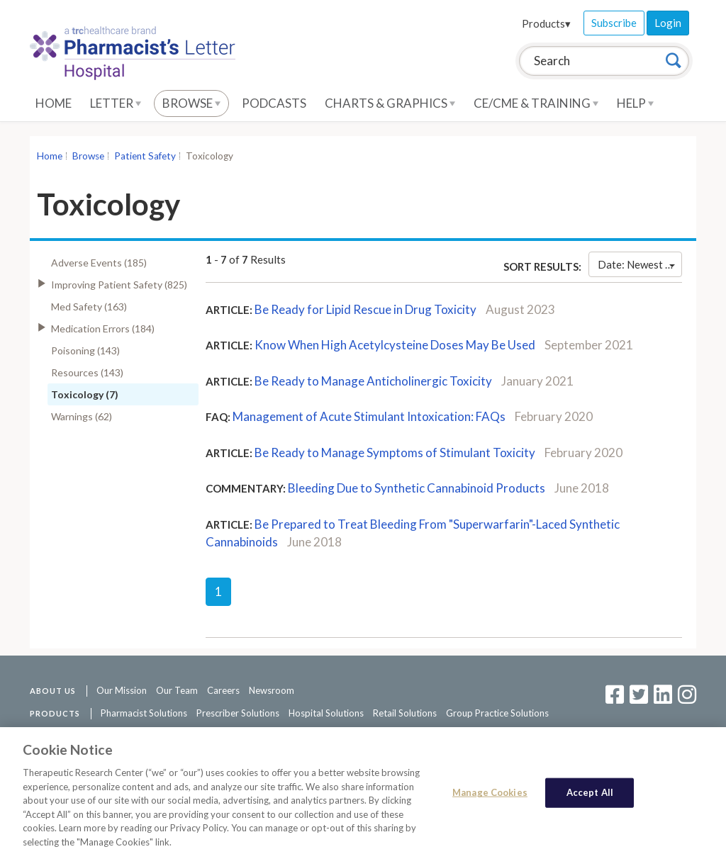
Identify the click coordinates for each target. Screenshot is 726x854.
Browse (191, 103)
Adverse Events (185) (99, 263)
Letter (115, 103)
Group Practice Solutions (497, 713)
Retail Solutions (405, 713)
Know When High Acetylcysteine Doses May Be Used (395, 344)
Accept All (589, 797)
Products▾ (546, 23)
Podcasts (274, 103)
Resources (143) (87, 372)
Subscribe (614, 22)
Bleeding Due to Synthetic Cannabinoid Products (416, 488)
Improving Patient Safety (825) (119, 285)
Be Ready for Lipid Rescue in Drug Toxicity (365, 309)
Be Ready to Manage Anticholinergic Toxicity (373, 380)
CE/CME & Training (536, 103)
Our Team (177, 690)
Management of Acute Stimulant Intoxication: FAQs (369, 416)
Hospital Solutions (326, 713)
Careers (223, 690)
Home (53, 103)
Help (635, 103)
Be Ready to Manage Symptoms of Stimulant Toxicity (395, 452)
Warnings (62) (81, 416)
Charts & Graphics (390, 103)
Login (667, 22)
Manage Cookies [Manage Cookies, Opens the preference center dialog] (489, 797)
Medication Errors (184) (103, 328)
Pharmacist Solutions (144, 713)
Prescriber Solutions (237, 713)
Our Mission (121, 690)
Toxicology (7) (84, 394)
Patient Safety (145, 156)
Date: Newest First (640, 264)
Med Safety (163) (89, 306)
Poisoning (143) (85, 350)
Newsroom (271, 690)
